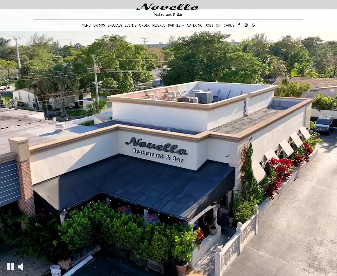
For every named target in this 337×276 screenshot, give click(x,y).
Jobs (209, 25)
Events (130, 25)
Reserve (158, 25)
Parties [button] (176, 25)
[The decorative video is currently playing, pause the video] (10, 267)
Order (144, 25)
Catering (195, 25)
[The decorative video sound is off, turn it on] (20, 266)
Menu (86, 25)
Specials (115, 25)
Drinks (99, 25)
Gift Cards (225, 25)
